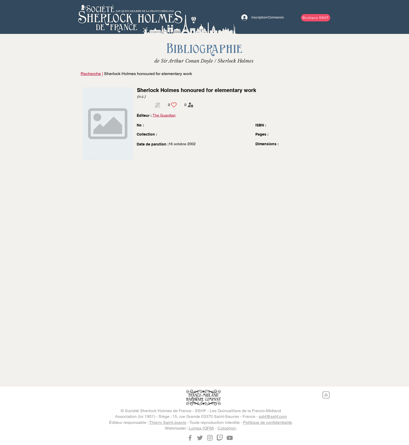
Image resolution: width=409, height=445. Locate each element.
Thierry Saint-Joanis (167, 422)
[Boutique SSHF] (315, 17)
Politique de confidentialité (267, 422)
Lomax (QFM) (201, 428)
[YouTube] (229, 438)
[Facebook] (190, 438)
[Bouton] (130, 17)
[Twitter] (200, 438)
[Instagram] (210, 438)
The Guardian (164, 115)
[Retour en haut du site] (326, 395)
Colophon (227, 428)
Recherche (91, 73)
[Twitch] (220, 438)
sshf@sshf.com (273, 416)
